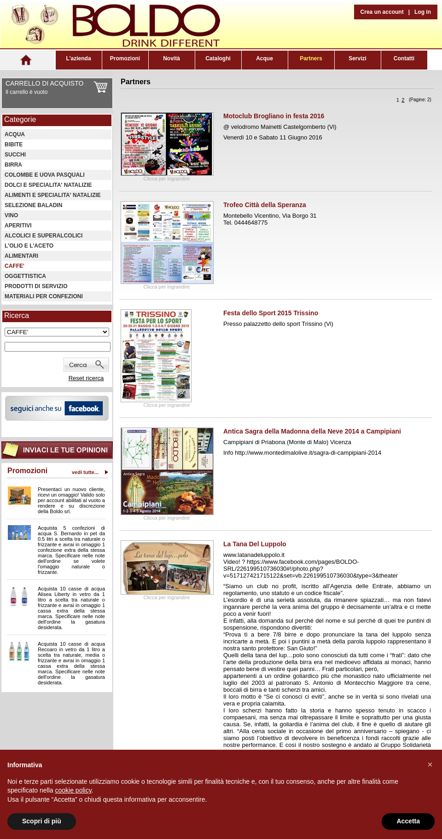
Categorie (20, 119)
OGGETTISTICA (25, 276)
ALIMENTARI (21, 256)
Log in (422, 12)
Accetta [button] (408, 821)
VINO (11, 215)
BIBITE (14, 144)
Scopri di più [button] (41, 821)
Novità (171, 58)
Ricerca (16, 315)
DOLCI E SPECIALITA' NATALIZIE (48, 185)
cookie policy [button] (73, 790)
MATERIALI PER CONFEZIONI (44, 296)
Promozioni (125, 58)
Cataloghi (218, 58)
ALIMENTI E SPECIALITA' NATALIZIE (53, 195)
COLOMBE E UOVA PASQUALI (45, 175)
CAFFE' (14, 266)
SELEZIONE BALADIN (33, 205)
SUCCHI (15, 154)
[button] (430, 764)
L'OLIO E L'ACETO (29, 246)
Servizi (357, 58)
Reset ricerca (86, 378)
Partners (311, 58)
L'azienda (78, 58)
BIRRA (13, 165)
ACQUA (15, 134)
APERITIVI (18, 225)
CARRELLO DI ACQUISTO (44, 83)
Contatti (404, 58)
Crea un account (382, 12)
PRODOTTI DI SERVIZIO (36, 286)
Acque (264, 58)
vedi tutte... (85, 472)
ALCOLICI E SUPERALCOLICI (43, 235)
